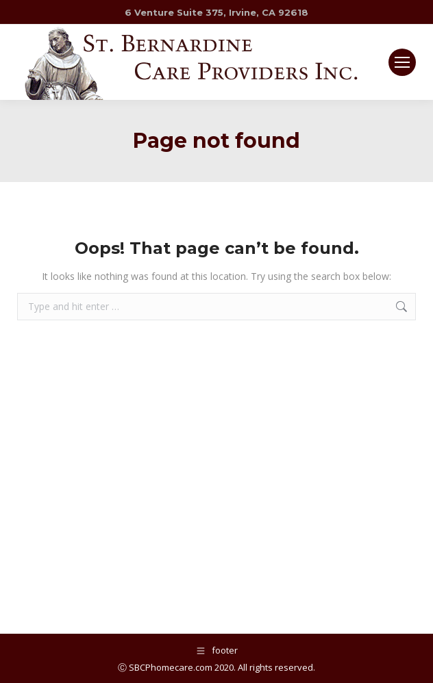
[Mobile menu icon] (402, 62)
